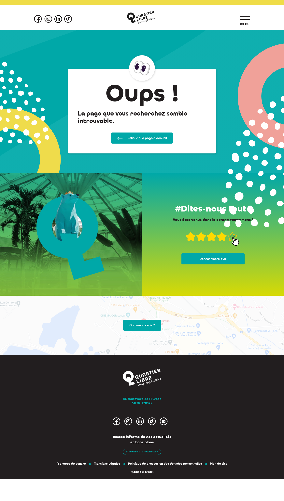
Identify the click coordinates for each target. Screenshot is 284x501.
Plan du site (218, 464)
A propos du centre (71, 464)
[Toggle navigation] (243, 19)
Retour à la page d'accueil (142, 138)
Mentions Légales (107, 464)
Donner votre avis (213, 259)
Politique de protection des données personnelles (165, 464)
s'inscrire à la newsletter (142, 451)
